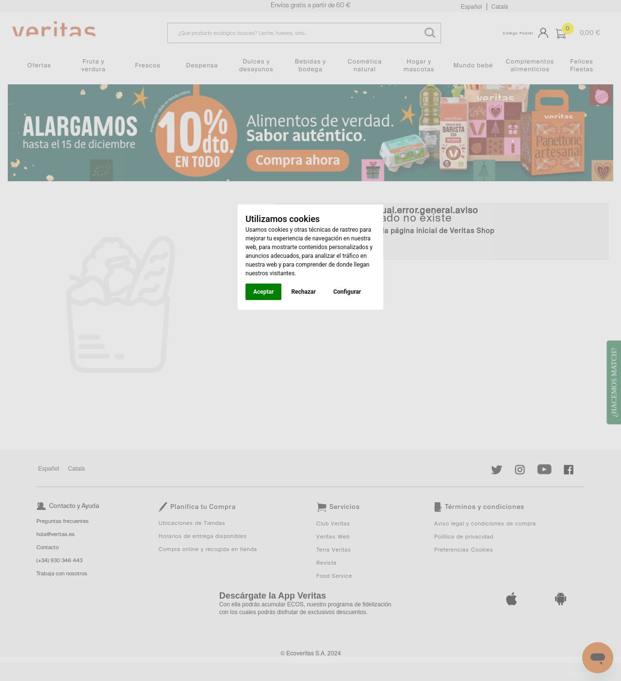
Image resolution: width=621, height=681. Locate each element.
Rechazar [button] (303, 291)
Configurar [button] (347, 291)
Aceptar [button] (263, 291)
